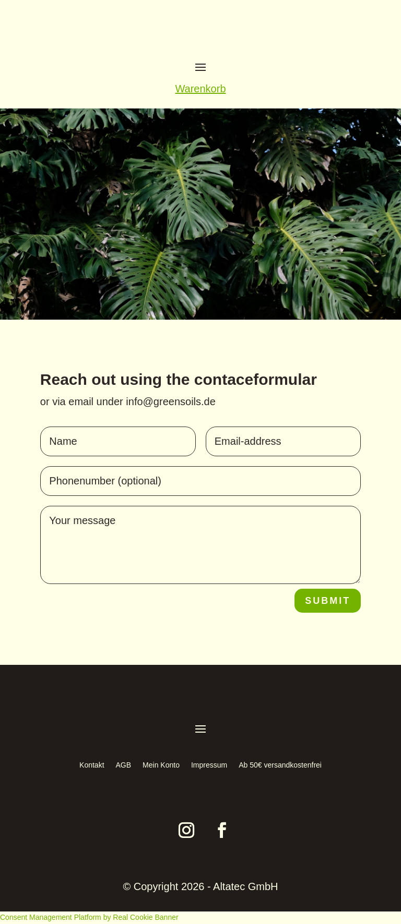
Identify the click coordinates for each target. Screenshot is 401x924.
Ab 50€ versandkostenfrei (280, 765)
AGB (124, 765)
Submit (327, 600)
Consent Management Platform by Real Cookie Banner (89, 917)
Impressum (209, 765)
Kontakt (91, 765)
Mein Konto (161, 765)
